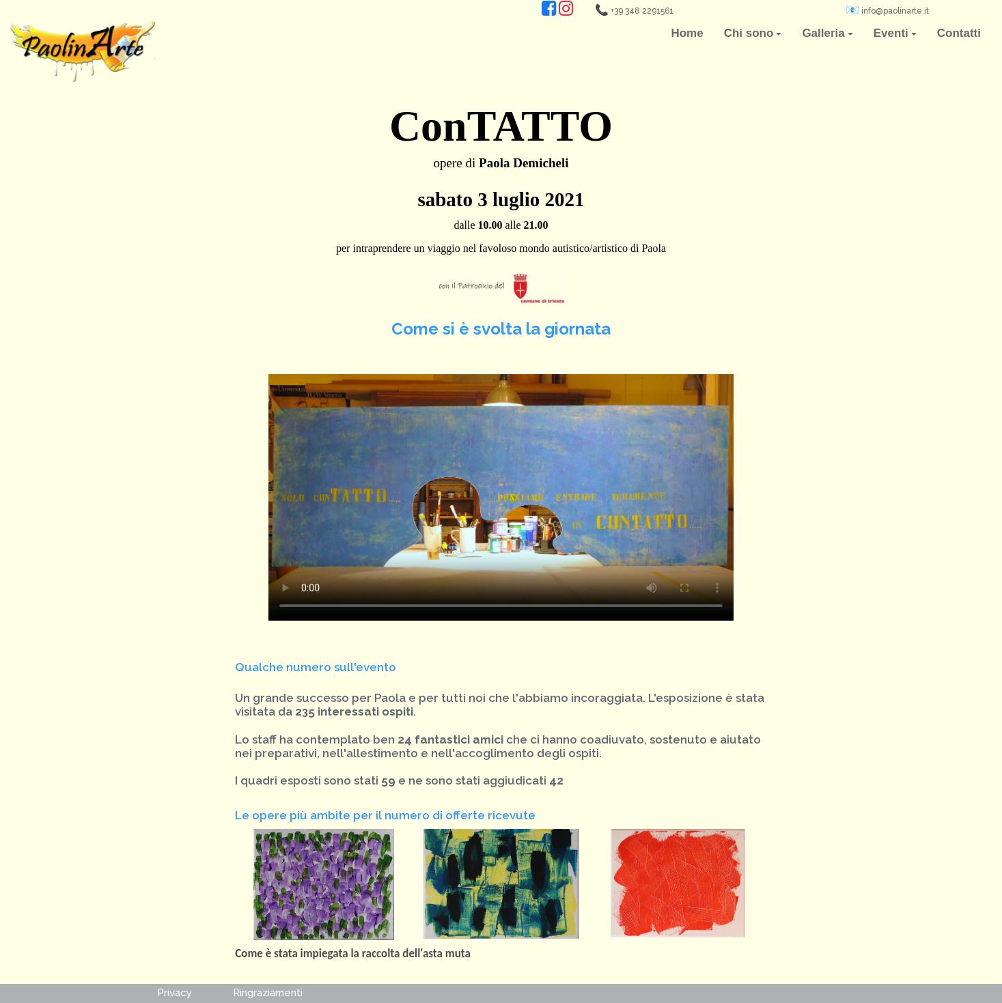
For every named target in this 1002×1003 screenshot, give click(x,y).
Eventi (895, 33)
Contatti (959, 33)
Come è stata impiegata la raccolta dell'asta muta (353, 954)
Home (687, 33)
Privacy (174, 993)
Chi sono (753, 33)
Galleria (827, 33)
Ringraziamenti (268, 993)
